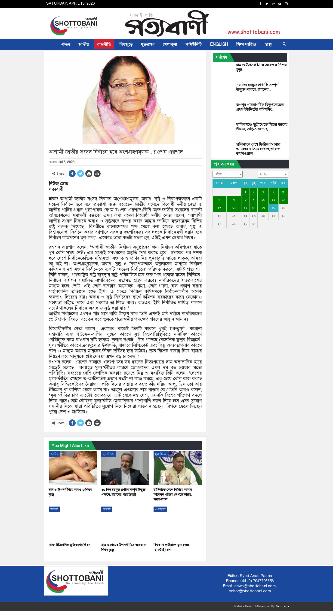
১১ (273, 200)
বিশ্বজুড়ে (126, 44)
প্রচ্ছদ (66, 44)
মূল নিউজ (108, 454)
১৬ (253, 208)
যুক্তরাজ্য (147, 44)
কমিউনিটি (193, 44)
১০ (263, 200)
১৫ (245, 208)
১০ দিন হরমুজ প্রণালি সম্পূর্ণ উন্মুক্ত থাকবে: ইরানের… (257, 87)
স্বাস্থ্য (268, 44)
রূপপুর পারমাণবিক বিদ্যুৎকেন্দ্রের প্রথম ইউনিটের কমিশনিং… (260, 107)
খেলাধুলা (170, 44)
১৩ (219, 208)
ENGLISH (219, 44)
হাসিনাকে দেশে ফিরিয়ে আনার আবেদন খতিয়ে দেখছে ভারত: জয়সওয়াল (258, 149)
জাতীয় (83, 44)
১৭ (263, 208)
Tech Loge (282, 606)
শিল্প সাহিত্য (246, 44)
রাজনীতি (104, 44)
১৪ (234, 208)
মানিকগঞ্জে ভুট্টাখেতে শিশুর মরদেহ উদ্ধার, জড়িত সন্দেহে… (261, 126)
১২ (283, 200)
